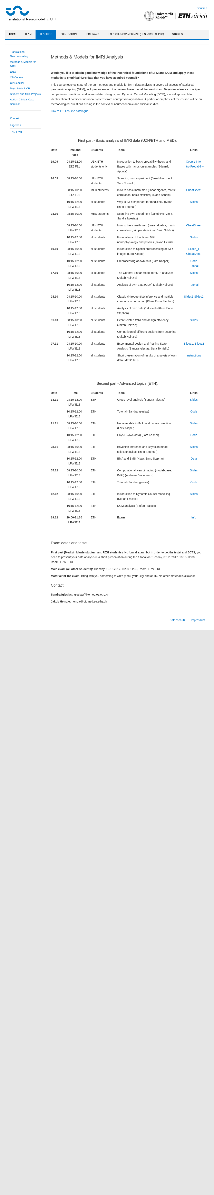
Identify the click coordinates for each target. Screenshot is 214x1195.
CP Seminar (17, 82)
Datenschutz (177, 620)
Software (93, 34)
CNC (13, 71)
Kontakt (14, 118)
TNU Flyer (16, 131)
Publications (69, 34)
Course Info (193, 161)
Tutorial (193, 266)
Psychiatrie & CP (20, 88)
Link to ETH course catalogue (69, 111)
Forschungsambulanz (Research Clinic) (136, 34)
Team (28, 34)
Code (193, 261)
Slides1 (188, 296)
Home (13, 34)
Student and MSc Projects (25, 94)
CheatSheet (193, 190)
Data (194, 458)
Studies (177, 34)
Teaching (46, 34)
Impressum (198, 620)
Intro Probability (194, 166)
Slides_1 (193, 249)
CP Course (16, 77)
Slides (194, 201)
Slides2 (198, 296)
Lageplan (15, 125)
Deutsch (202, 8)
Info (193, 517)
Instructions (193, 355)
